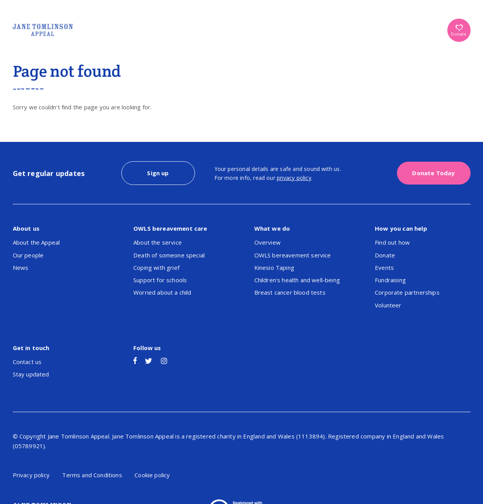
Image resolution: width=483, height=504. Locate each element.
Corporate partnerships (407, 292)
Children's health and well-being (297, 280)
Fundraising (390, 280)
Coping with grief (156, 267)
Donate (458, 30)
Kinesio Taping (274, 267)
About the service (157, 242)
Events (384, 267)
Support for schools (160, 280)
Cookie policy (152, 475)
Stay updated (31, 374)
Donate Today (433, 173)
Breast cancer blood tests (290, 292)
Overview (267, 242)
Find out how (392, 242)
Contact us (27, 362)
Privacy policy (31, 475)
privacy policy (294, 177)
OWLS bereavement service (292, 255)
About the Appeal (36, 242)
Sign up (158, 173)
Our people (28, 255)
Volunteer (388, 305)
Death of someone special (169, 255)
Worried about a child (162, 292)
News (21, 267)
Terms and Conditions (92, 475)
